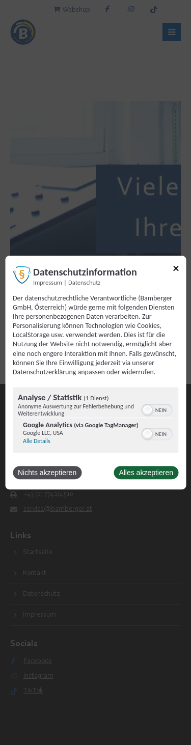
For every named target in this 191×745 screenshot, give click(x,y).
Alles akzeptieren (146, 472)
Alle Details (36, 441)
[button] (147, 410)
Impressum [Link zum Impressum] (47, 282)
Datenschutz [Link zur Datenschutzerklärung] (84, 282)
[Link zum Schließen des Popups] (175, 270)
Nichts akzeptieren (47, 472)
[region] (95, 421)
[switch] (156, 409)
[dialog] (95, 373)
